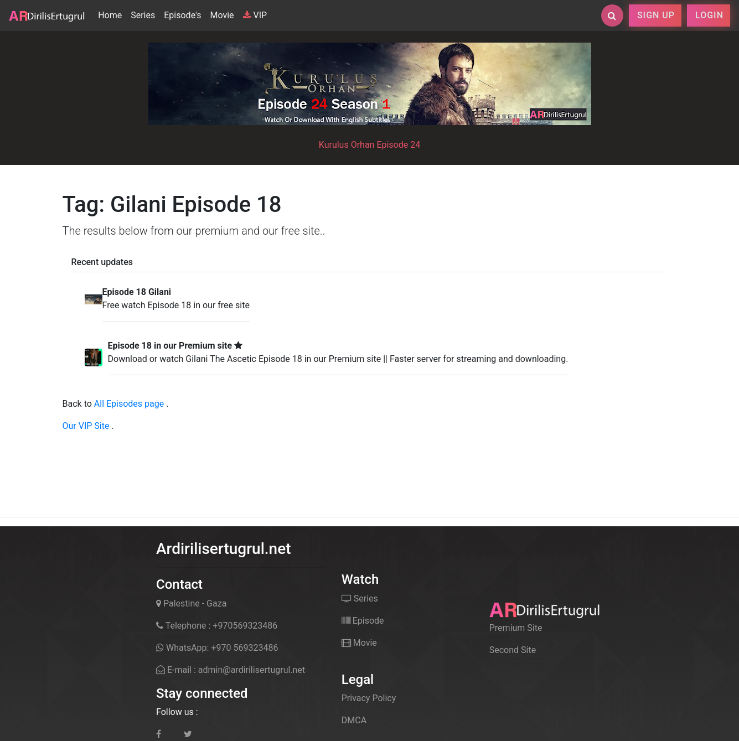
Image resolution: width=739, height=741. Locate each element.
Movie (222, 15)
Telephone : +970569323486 (216, 625)
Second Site (512, 650)
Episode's (182, 15)
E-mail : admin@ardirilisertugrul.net (230, 670)
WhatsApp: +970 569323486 (217, 647)
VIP (255, 15)
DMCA (354, 720)
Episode (363, 620)
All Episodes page (129, 403)
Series (143, 15)
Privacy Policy (369, 698)
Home (112, 14)
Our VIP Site (86, 426)
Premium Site (515, 628)
